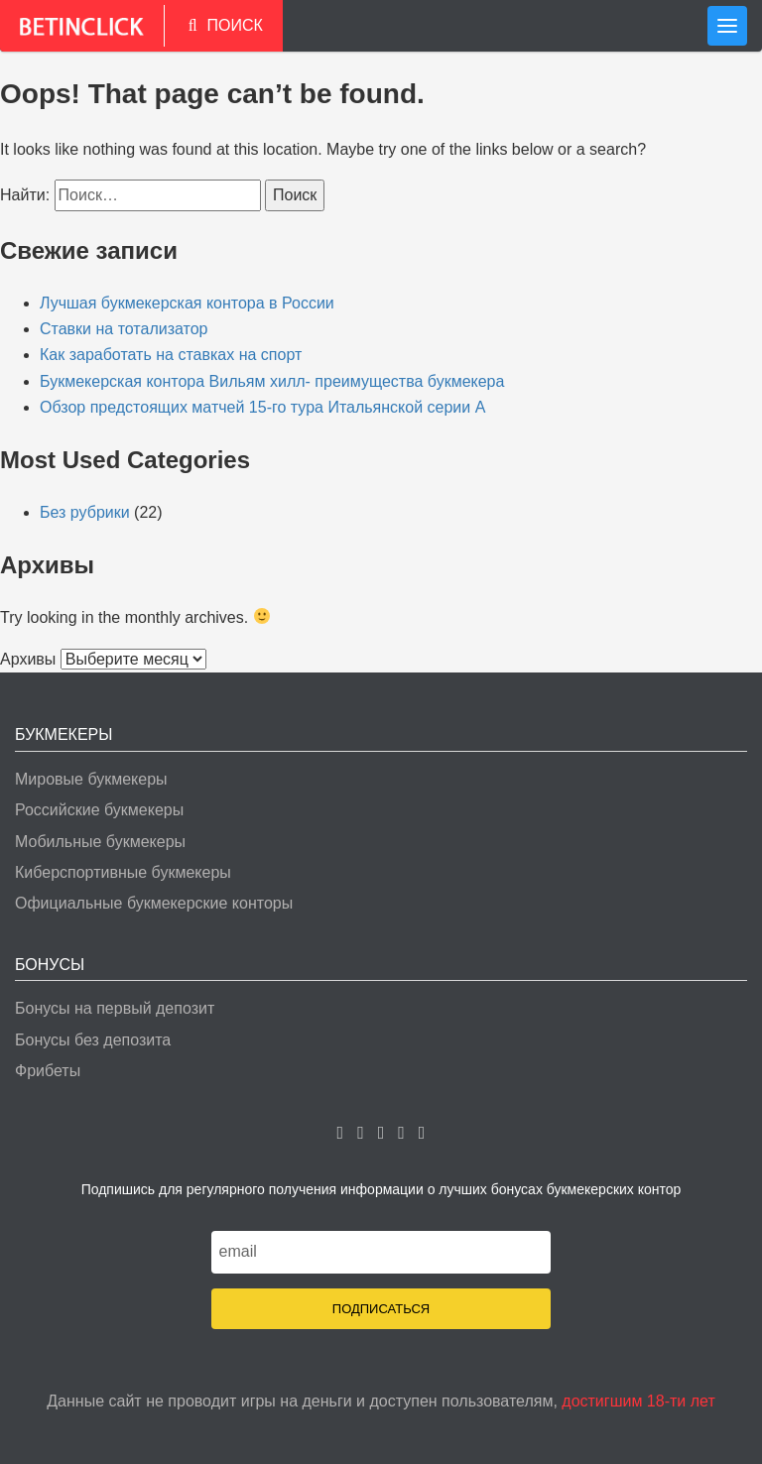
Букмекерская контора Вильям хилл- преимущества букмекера (272, 381)
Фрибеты (47, 1070)
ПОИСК (226, 25)
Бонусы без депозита (93, 1040)
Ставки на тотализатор (124, 328)
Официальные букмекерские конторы (154, 903)
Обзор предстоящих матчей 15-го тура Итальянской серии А (262, 407)
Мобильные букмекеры (100, 841)
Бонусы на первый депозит (114, 1008)
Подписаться (381, 1308)
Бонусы (49, 964)
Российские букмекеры (99, 809)
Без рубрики (85, 512)
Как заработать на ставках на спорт (171, 354)
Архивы (28, 659)
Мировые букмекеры (91, 779)
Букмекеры (63, 734)
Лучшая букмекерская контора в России (187, 303)
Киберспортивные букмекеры (123, 872)
